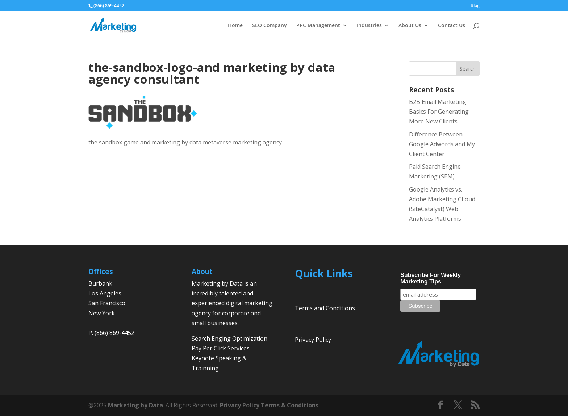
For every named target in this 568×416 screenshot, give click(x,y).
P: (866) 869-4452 (111, 333)
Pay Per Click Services (221, 348)
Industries (369, 26)
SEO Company (269, 26)
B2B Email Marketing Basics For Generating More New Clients (439, 111)
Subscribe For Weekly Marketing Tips (430, 278)
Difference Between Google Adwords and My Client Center (442, 144)
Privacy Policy (313, 340)
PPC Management (318, 26)
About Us (409, 26)
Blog (475, 5)
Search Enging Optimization (229, 339)
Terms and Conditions (325, 308)
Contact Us (451, 26)
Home (235, 26)
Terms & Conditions (289, 405)
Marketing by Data (135, 405)
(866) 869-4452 (108, 6)
